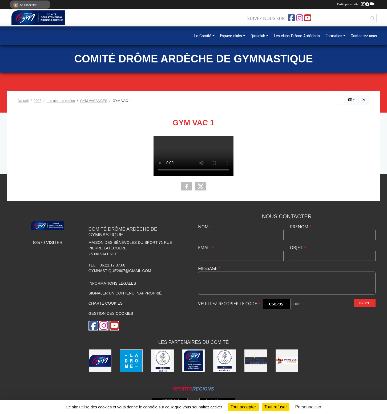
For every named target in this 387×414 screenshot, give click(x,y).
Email (206, 247)
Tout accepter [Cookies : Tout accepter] (243, 407)
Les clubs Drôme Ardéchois (297, 35)
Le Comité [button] (202, 35)
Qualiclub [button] (258, 35)
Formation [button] (333, 35)
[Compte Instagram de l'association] (299, 18)
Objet (298, 247)
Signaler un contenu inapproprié (125, 293)
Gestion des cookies (110, 313)
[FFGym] (100, 360)
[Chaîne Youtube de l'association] (307, 18)
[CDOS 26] (162, 360)
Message (209, 268)
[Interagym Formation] (287, 360)
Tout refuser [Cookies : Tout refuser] (275, 407)
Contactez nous (364, 35)
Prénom (301, 227)
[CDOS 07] (224, 360)
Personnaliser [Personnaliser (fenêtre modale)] (308, 407)
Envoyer (365, 303)
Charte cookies (105, 303)
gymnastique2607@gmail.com (119, 271)
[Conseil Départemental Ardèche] (255, 360)
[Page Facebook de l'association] (291, 18)
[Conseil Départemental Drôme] (131, 360)
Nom (205, 227)
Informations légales (112, 283)
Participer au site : (355, 4)
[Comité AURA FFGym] (193, 360)
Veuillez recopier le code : (230, 303)
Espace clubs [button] (231, 35)
